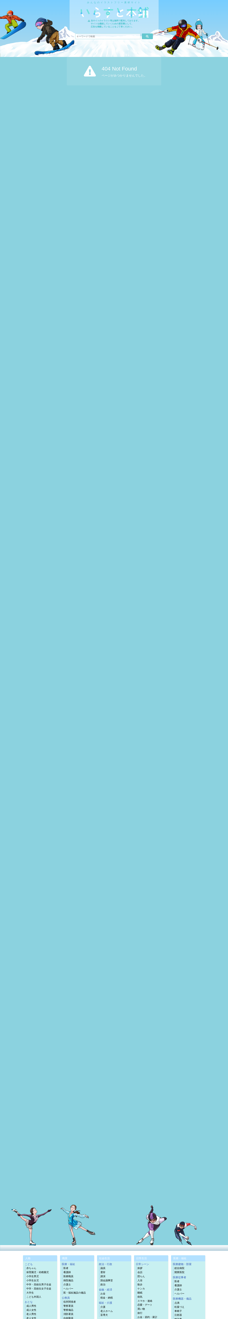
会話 (139, 1272)
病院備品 (68, 1280)
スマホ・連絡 (144, 1301)
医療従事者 (179, 1277)
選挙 (102, 1272)
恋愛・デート (144, 1305)
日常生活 (141, 1258)
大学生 (30, 1292)
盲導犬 (104, 1315)
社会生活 (104, 1258)
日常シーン (142, 1264)
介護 (102, 1307)
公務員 (66, 1297)
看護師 (67, 1272)
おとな (29, 1301)
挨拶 (139, 1268)
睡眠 (139, 1292)
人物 (27, 1258)
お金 (102, 1293)
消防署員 (68, 1314)
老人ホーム (106, 1311)
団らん (141, 1276)
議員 (102, 1268)
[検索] (147, 36)
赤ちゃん (31, 1268)
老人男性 (31, 1314)
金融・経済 (105, 1289)
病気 (139, 1297)
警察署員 (68, 1306)
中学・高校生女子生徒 (38, 1288)
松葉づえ (179, 1307)
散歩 (139, 1284)
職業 (64, 1258)
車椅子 (178, 1311)
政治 (102, 1284)
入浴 (139, 1280)
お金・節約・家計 (147, 1317)
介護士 (67, 1284)
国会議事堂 (106, 1280)
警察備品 (68, 1310)
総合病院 (179, 1268)
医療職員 (68, 1276)
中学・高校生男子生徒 (38, 1284)
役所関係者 (69, 1301)
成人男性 (31, 1306)
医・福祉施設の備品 (74, 1292)
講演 (102, 1276)
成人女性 (31, 1310)
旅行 (139, 1313)
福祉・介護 (105, 1302)
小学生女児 (32, 1280)
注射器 (178, 1315)
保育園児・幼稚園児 (37, 1272)
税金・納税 (106, 1297)
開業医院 (179, 1272)
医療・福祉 (68, 1264)
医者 (65, 1268)
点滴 (176, 1303)
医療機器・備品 (182, 1298)
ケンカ (141, 1288)
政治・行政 (105, 1264)
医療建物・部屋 (182, 1264)
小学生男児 (32, 1276)
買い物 (141, 1309)
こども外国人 (33, 1297)
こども (29, 1264)
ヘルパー (68, 1288)
